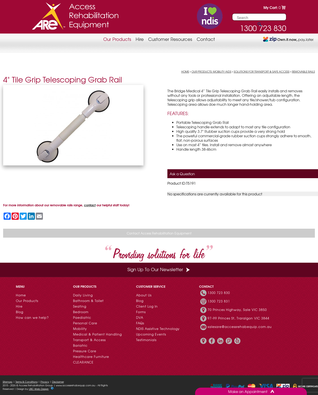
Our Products (117, 39)
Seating (79, 306)
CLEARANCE (83, 362)
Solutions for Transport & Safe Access (261, 72)
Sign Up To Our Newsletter (159, 269)
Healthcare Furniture (91, 356)
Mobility (80, 328)
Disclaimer (58, 381)
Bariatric (80, 345)
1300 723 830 (219, 292)
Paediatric (82, 317)
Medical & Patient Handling (97, 334)
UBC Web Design (39, 389)
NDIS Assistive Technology (158, 328)
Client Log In (147, 306)
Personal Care (85, 323)
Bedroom (80, 312)
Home (185, 72)
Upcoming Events (151, 334)
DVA (139, 317)
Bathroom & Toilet (88, 300)
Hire (140, 39)
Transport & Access (89, 340)
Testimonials (146, 340)
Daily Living (83, 295)
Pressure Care (84, 351)
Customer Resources (170, 39)
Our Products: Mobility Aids (211, 72)
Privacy (44, 381)
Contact (206, 39)
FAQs (140, 323)
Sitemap (8, 381)
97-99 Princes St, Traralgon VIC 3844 (238, 318)
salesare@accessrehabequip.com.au (240, 326)
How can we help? (32, 317)
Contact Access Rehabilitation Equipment (159, 233)
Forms (141, 312)
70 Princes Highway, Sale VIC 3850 (237, 309)
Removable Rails (303, 72)
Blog (19, 312)
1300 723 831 (219, 301)
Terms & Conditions (26, 381)
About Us (144, 295)
